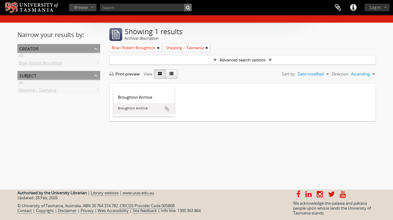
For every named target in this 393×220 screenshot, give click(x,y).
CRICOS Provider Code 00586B (147, 205)
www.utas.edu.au (138, 193)
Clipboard (338, 7)
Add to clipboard (167, 109)
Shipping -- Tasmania (37, 91)
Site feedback (145, 210)
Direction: (340, 74)
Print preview (124, 74)
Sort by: (289, 74)
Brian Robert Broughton (40, 64)
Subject (27, 75)
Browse (81, 7)
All (21, 57)
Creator (29, 48)
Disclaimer (67, 210)
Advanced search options (243, 60)
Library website (105, 193)
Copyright (45, 210)
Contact (24, 210)
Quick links (353, 7)
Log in (375, 7)
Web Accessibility (113, 210)
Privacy (87, 210)
